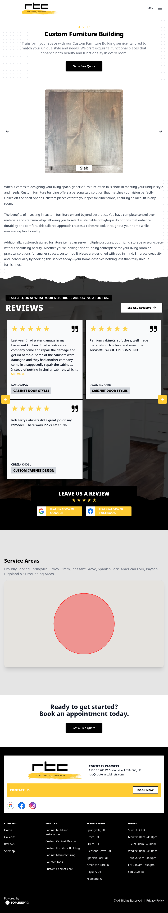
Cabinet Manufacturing (60, 855)
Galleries (9, 837)
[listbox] (84, 131)
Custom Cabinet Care (59, 869)
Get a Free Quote (84, 66)
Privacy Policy (155, 900)
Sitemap (9, 851)
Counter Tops (54, 862)
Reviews (9, 844)
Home (8, 830)
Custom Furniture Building (63, 848)
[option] (84, 131)
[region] (84, 131)
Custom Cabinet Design (61, 841)
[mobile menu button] (160, 8)
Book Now (145, 790)
